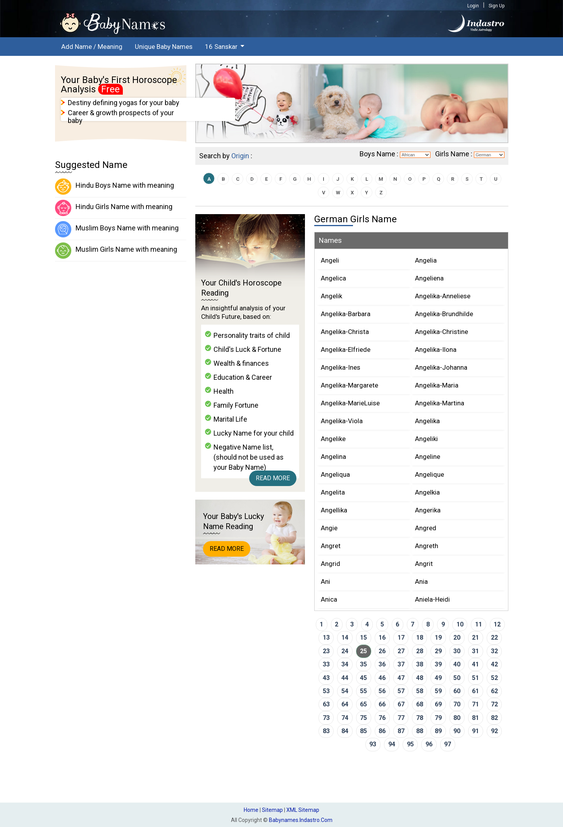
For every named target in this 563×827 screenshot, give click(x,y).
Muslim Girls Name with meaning (116, 250)
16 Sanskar (221, 46)
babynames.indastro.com (300, 820)
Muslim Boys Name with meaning (117, 229)
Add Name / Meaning (91, 46)
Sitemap (272, 810)
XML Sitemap (302, 810)
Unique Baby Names (164, 46)
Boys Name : (379, 154)
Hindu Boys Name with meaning (114, 186)
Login (473, 6)
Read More (273, 478)
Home (251, 810)
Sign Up (496, 6)
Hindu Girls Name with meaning (113, 208)
